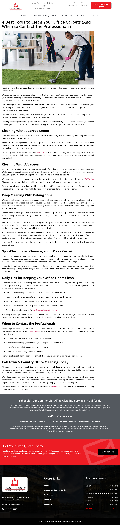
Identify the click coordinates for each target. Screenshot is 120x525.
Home (23, 15)
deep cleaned (35, 331)
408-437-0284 (77, 2)
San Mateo (96, 421)
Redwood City (84, 421)
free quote (56, 386)
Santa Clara (43, 421)
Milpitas (33, 421)
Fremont (63, 421)
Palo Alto (72, 421)
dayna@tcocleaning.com (77, 5)
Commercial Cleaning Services (44, 15)
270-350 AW (89, 179)
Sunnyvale (54, 421)
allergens (41, 152)
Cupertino (24, 421)
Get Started (67, 15)
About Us (81, 15)
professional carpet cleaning (45, 310)
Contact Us (94, 15)
